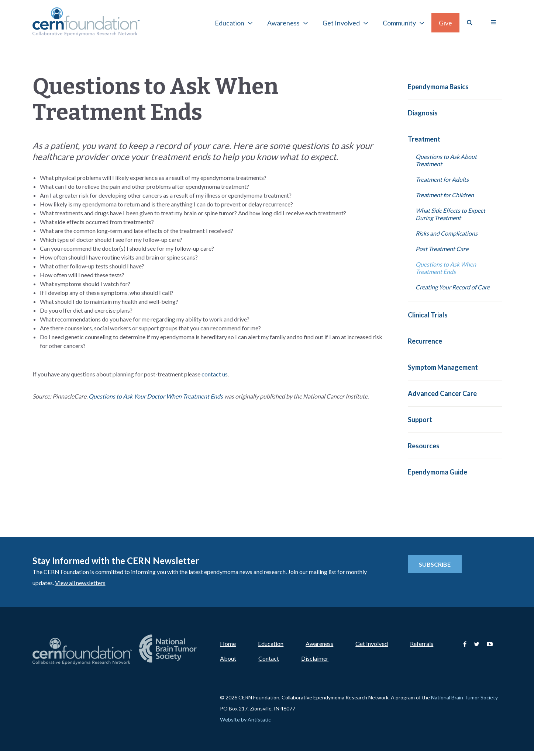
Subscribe (435, 564)
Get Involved (341, 23)
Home (228, 643)
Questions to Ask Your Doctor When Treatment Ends (156, 396)
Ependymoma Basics (438, 87)
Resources (424, 446)
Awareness (283, 23)
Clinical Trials (428, 315)
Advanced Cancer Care (442, 393)
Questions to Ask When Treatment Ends (446, 268)
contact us (214, 374)
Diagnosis (423, 113)
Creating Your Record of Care (453, 287)
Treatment (424, 139)
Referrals (421, 643)
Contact (268, 658)
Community (399, 23)
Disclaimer (314, 658)
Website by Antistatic (245, 719)
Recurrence (425, 341)
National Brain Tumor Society (464, 697)
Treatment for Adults (442, 179)
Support (420, 420)
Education (229, 23)
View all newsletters (80, 582)
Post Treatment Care (442, 248)
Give (445, 23)
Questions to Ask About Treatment (446, 160)
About (228, 658)
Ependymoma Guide (437, 472)
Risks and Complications (447, 233)
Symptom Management (443, 367)
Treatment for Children (445, 194)
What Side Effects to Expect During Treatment (450, 214)
